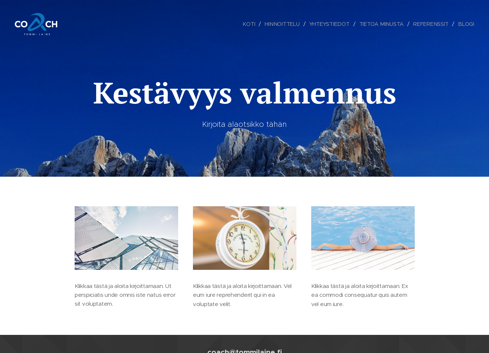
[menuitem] (251, 24)
